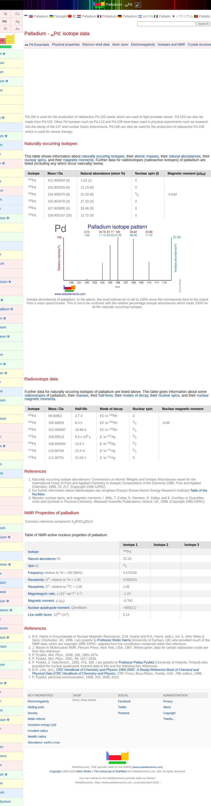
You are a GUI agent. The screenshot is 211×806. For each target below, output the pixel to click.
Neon (7, 655)
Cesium (8, 245)
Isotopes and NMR (185, 44)
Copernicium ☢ (14, 282)
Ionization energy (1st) (56, 743)
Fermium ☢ (11, 364)
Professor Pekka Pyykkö (150, 677)
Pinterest (130, 731)
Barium (8, 126)
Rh (7, 21)
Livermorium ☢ (14, 564)
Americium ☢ (12, 81)
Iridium (8, 500)
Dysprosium (11, 327)
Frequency (49, 584)
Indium (8, 482)
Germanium (11, 418)
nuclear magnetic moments (68, 406)
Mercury (9, 619)
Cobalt (7, 272)
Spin (45, 577)
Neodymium (11, 646)
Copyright (173, 731)
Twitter (129, 725)
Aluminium (10, 63)
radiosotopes (58, 403)
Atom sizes (134, 44)
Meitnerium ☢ (13, 601)
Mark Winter (90, 789)
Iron (6, 509)
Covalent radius (52, 749)
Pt (19, 29)
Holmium (9, 464)
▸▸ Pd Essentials (51, 44)
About (170, 725)
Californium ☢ (13, 218)
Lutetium (9, 573)
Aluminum (10, 72)
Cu (31, 14)
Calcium (9, 208)
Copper (8, 291)
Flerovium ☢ (12, 373)
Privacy (171, 719)
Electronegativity (157, 44)
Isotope (47, 563)
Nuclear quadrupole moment (62, 619)
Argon (7, 99)
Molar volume (50, 737)
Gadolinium (11, 400)
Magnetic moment (55, 612)
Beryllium (9, 145)
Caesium (9, 199)
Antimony (10, 90)
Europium (10, 354)
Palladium (10, 747)
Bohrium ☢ (11, 163)
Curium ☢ (10, 300)
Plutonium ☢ (12, 774)
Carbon (8, 227)
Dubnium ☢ (11, 318)
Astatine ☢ (11, 117)
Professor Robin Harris (140, 651)
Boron (7, 172)
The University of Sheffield (117, 789)
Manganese (11, 592)
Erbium (8, 345)
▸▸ (40, 15)
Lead (6, 546)
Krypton (8, 519)
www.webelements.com (154, 785)
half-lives (129, 403)
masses (106, 403)
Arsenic (8, 108)
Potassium (10, 792)
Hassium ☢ (11, 446)
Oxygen (8, 737)
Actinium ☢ (11, 54)
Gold (6, 427)
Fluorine (9, 382)
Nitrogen (9, 701)
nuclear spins (79, 160)
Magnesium (11, 582)
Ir (8, 29)
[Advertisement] (124, 82)
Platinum (9, 765)
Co (7, 14)
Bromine (9, 181)
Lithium (8, 555)
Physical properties (80, 44)
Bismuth (9, 154)
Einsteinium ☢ (13, 336)
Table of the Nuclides (61, 501)
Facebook (131, 719)
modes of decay (159, 403)
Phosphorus (11, 756)
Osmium (9, 728)
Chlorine (9, 254)
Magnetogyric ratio (55, 605)
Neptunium (11, 664)
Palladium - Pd (126, 4)
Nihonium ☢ (12, 683)
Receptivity (50, 591)
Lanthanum (11, 528)
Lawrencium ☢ (14, 537)
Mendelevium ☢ (14, 610)
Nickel (7, 674)
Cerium (8, 236)
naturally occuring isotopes (117, 156)
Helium (8, 455)
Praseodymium (14, 801)
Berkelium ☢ (12, 136)
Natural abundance (56, 570)
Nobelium (10, 710)
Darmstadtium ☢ (15, 309)
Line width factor (54, 626)
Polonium (10, 783)
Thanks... (173, 737)
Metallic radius (51, 755)
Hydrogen (10, 473)
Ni (19, 14)
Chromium (10, 263)
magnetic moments (122, 160)
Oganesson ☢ (13, 719)
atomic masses (161, 156)
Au (31, 29)
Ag (31, 21)
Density (47, 731)
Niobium (9, 692)
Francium (10, 391)
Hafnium (9, 436)
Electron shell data (110, 44)
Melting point (50, 725)
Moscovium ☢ (13, 637)
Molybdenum (12, 628)
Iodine (7, 491)
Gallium (8, 409)
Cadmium (10, 190)
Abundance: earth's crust (58, 761)
